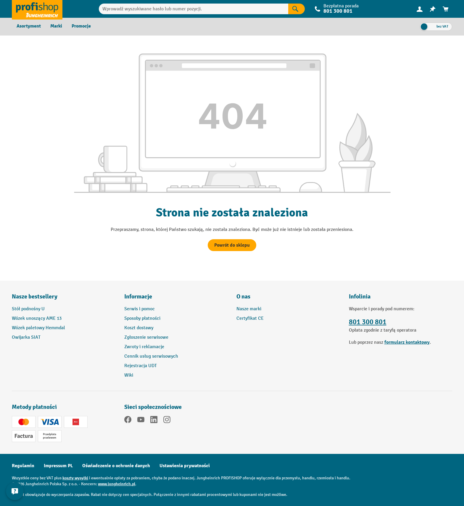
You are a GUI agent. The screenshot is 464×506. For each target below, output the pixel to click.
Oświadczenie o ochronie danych (116, 466)
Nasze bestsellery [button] (34, 296)
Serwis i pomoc (139, 309)
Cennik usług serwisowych (151, 356)
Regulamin (23, 466)
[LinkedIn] (153, 420)
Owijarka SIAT (26, 337)
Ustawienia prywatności (185, 466)
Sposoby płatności (142, 318)
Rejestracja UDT (140, 366)
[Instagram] (166, 420)
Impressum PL (58, 466)
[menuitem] (419, 9)
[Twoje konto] (419, 9)
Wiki (128, 375)
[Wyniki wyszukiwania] (296, 9)
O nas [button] (243, 296)
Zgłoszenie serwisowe (146, 337)
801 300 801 (337, 11)
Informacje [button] (138, 296)
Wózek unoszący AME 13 (37, 318)
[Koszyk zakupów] (445, 9)
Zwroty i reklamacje (144, 347)
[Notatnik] (432, 9)
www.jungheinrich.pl (116, 483)
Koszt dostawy (138, 328)
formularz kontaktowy (407, 342)
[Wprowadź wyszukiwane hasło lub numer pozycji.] (194, 9)
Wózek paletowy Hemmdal (38, 328)
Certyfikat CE (250, 318)
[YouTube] (140, 420)
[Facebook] (127, 420)
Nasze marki (248, 309)
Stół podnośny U (28, 309)
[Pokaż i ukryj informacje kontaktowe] (15, 491)
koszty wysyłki (75, 478)
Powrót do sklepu (232, 245)
